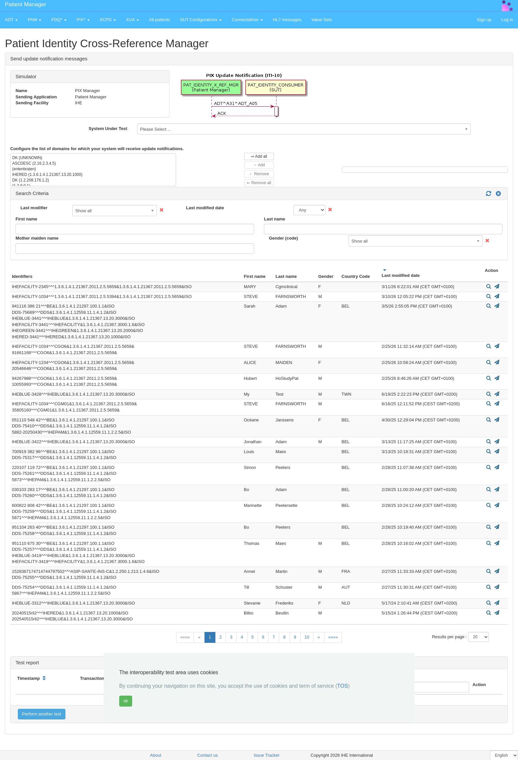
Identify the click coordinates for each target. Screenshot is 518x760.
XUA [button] (132, 19)
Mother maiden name (37, 238)
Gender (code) (283, 238)
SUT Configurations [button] (201, 19)
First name (26, 218)
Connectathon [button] (247, 19)
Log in (507, 19)
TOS (342, 686)
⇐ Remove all (259, 183)
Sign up (484, 19)
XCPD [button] (108, 19)
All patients (159, 19)
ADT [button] (11, 19)
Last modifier (34, 207)
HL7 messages (287, 19)
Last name (274, 218)
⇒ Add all (259, 156)
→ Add (259, 165)
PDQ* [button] (59, 19)
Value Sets (322, 19)
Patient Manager (25, 4)
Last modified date (205, 207)
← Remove (259, 174)
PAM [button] (34, 19)
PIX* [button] (83, 19)
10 (307, 637)
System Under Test (108, 128)
